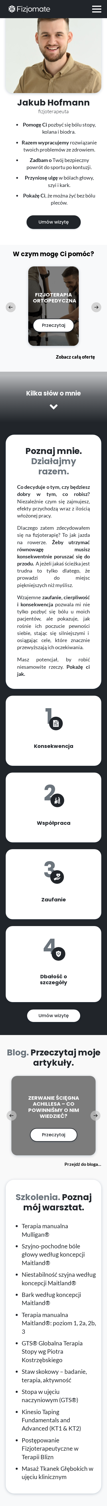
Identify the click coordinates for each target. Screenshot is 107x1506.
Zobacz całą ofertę (75, 356)
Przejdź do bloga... (82, 1164)
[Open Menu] (96, 9)
